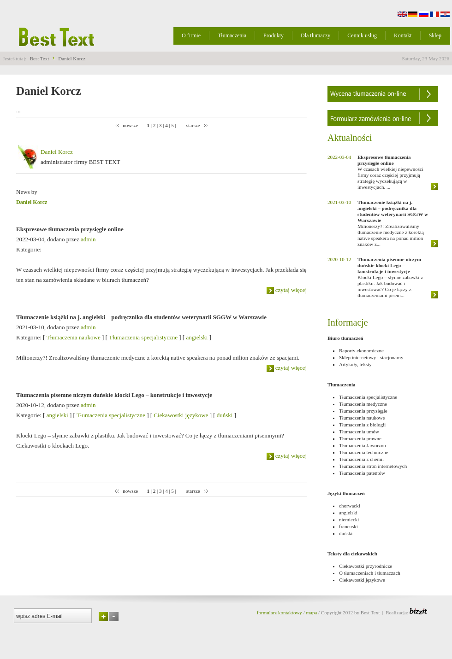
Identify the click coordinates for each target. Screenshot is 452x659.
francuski (348, 526)
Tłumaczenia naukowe (73, 337)
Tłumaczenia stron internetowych (373, 466)
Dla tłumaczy (315, 35)
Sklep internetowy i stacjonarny (371, 357)
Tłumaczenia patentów (362, 473)
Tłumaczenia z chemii (361, 459)
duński (225, 415)
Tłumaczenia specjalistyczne (143, 337)
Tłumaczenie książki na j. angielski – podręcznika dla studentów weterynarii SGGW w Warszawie (141, 317)
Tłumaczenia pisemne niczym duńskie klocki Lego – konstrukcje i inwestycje (114, 394)
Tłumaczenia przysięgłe (363, 411)
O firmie (191, 35)
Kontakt (403, 35)
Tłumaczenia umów (359, 431)
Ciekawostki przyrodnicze (365, 566)
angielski (197, 337)
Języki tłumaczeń (346, 493)
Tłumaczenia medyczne (363, 404)
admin (88, 239)
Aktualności (349, 138)
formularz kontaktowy (279, 612)
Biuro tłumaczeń (345, 338)
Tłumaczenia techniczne (363, 452)
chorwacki (349, 505)
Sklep (435, 35)
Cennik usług (362, 35)
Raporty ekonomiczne (361, 350)
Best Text (39, 58)
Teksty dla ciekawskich (352, 553)
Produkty (273, 35)
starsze (194, 125)
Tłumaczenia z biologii (362, 424)
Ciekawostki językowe (181, 415)
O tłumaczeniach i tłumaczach (369, 573)
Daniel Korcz (71, 58)
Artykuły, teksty (355, 364)
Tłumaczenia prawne (360, 438)
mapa (311, 612)
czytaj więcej (287, 289)
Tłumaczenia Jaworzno (362, 445)
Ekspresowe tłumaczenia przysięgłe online (70, 229)
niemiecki (349, 519)
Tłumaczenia (232, 35)
